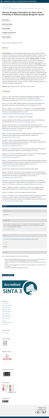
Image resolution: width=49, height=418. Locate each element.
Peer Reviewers (6, 307)
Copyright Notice (6, 313)
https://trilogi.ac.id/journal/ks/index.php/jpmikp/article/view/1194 (17, 113)
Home (3, 7)
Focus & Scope (5, 303)
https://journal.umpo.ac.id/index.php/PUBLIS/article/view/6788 (28, 184)
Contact (4, 320)
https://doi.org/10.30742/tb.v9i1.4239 (13, 43)
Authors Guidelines (6, 311)
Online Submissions (6, 315)
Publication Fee (5, 318)
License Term (5, 324)
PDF (5, 206)
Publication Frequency (7, 322)
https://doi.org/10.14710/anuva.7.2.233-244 (12, 130)
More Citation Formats (10, 229)
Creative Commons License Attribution (32, 259)
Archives (8, 7)
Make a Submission (8, 275)
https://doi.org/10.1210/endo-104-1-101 (11, 137)
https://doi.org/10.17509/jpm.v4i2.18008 (13, 200)
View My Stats (5, 333)
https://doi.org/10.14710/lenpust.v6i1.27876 (12, 145)
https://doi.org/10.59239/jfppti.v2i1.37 (11, 157)
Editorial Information (7, 305)
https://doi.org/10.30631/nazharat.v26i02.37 (12, 177)
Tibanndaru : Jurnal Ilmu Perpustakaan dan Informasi (20, 1)
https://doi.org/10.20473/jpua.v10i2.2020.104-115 (13, 165)
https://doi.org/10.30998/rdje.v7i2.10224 (26, 121)
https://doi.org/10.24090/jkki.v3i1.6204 (33, 100)
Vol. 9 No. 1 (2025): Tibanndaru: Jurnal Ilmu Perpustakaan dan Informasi (21, 8)
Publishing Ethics (6, 309)
